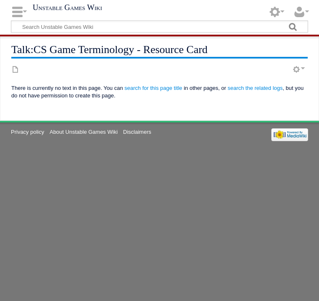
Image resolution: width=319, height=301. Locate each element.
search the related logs (255, 88)
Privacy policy (27, 132)
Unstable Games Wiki (67, 7)
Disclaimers (137, 132)
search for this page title (153, 88)
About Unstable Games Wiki (83, 132)
